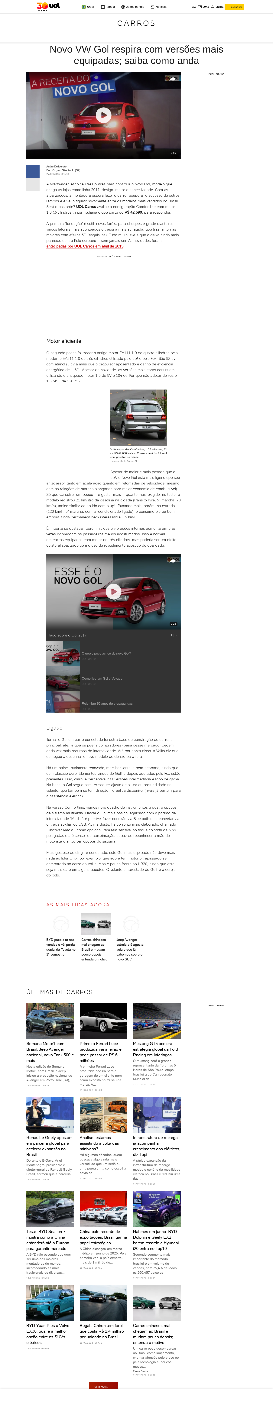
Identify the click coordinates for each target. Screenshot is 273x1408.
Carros (136, 23)
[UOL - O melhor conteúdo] (48, 7)
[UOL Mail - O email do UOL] (203, 7)
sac (194, 7)
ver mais (103, 1386)
